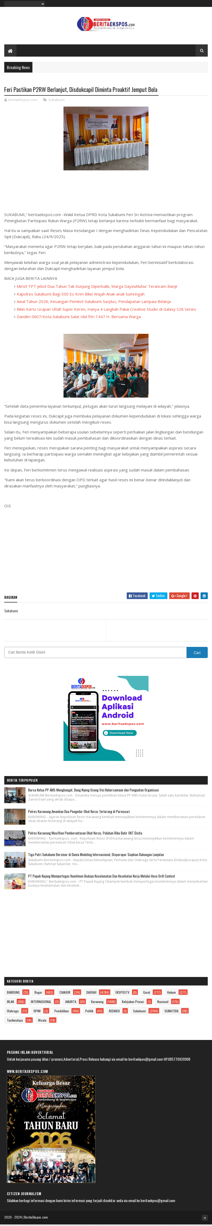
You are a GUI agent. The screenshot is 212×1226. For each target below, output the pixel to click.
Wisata (42, 1021)
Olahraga (13, 1012)
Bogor (38, 994)
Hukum (171, 994)
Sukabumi (56, 101)
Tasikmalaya (15, 1021)
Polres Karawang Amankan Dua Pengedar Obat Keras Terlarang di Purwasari (79, 813)
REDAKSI (114, 1012)
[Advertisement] (106, 551)
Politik (89, 1012)
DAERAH (91, 994)
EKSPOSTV (122, 994)
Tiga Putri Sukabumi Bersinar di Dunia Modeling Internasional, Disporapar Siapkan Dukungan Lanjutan (96, 856)
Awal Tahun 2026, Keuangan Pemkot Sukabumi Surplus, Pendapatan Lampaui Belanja (94, 303)
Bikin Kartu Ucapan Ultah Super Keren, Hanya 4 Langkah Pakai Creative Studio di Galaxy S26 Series (106, 310)
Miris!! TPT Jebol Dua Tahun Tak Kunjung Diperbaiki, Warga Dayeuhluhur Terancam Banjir (97, 287)
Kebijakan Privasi (133, 1003)
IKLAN (10, 1003)
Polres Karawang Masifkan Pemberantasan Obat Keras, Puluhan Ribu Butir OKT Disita (85, 834)
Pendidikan (61, 1012)
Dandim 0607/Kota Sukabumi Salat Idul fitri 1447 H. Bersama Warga (79, 318)
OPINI (37, 1012)
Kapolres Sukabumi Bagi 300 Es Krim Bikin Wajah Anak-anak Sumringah (81, 295)
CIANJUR (65, 994)
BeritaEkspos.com (36, 1218)
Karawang (97, 1003)
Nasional (162, 1003)
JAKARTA (70, 1003)
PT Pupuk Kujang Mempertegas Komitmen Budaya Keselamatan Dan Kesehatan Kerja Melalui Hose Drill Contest (101, 877)
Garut (146, 994)
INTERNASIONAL (41, 1003)
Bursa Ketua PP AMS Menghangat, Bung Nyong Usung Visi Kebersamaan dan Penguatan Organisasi (93, 791)
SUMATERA (171, 1012)
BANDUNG (13, 994)
